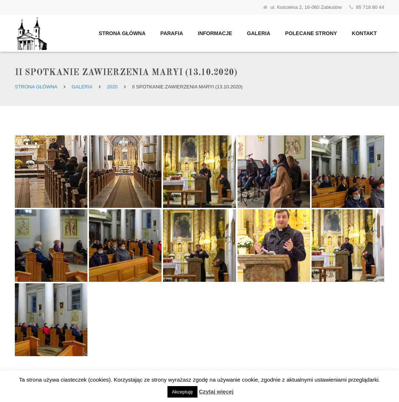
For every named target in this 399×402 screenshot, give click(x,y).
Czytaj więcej (216, 391)
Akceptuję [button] (182, 392)
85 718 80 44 (370, 7)
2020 (112, 86)
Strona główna (36, 86)
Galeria (82, 86)
